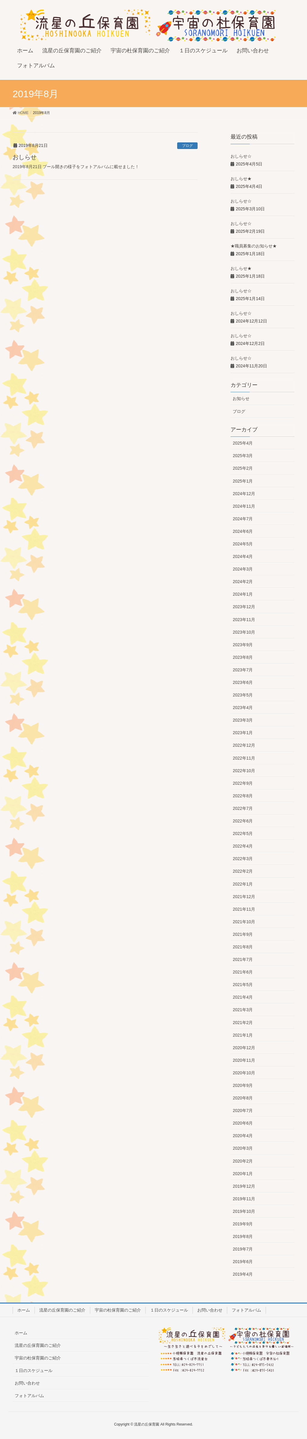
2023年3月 (243, 720)
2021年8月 (243, 946)
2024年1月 (243, 594)
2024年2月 (243, 581)
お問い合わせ (209, 1310)
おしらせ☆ (241, 156)
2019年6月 (243, 1261)
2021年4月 (243, 997)
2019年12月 (244, 1186)
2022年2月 (243, 871)
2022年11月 (244, 758)
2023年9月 (243, 644)
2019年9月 (243, 1224)
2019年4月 (243, 1274)
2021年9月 (243, 934)
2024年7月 (243, 518)
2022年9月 (243, 783)
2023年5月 (243, 695)
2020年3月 (243, 1148)
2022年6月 (243, 821)
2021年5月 (243, 984)
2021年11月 (244, 909)
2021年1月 (243, 1035)
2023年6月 (243, 682)
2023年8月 (243, 657)
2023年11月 (244, 619)
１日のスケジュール (169, 1310)
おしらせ (25, 157)
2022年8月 (243, 795)
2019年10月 (244, 1211)
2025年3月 (243, 455)
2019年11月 (244, 1198)
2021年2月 (243, 1022)
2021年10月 (244, 921)
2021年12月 (244, 896)
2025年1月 (243, 481)
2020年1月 (243, 1173)
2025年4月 (243, 443)
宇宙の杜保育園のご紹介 (118, 1310)
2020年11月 (244, 1060)
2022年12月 (244, 745)
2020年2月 (243, 1161)
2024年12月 (244, 493)
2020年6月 (243, 1123)
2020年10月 (244, 1072)
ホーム (23, 1310)
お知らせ (241, 398)
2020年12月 (244, 1047)
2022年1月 (243, 884)
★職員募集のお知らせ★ (254, 246)
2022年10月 (244, 770)
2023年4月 (243, 707)
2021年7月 (243, 959)
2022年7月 (243, 808)
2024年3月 (243, 569)
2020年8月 (243, 1098)
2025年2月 (243, 468)
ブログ (187, 146)
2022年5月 (243, 833)
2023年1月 (243, 732)
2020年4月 (243, 1135)
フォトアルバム (246, 1310)
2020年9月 (243, 1085)
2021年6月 (243, 972)
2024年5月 (243, 543)
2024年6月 (243, 531)
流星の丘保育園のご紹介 (62, 1310)
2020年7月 (243, 1110)
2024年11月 (244, 506)
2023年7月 (243, 669)
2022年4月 (243, 846)
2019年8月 (243, 1236)
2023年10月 (244, 632)
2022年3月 (243, 858)
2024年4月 (243, 556)
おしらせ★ (241, 178)
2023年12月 (244, 606)
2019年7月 (243, 1249)
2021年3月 (243, 1009)
